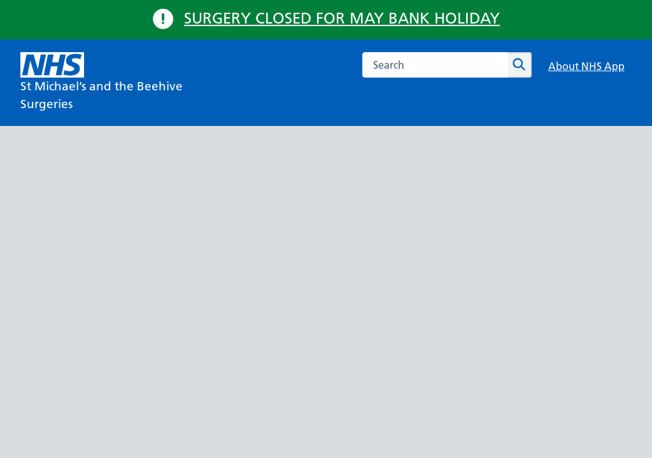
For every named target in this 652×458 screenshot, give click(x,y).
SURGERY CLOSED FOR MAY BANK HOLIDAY (342, 18)
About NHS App (586, 66)
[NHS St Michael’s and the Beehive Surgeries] (122, 82)
